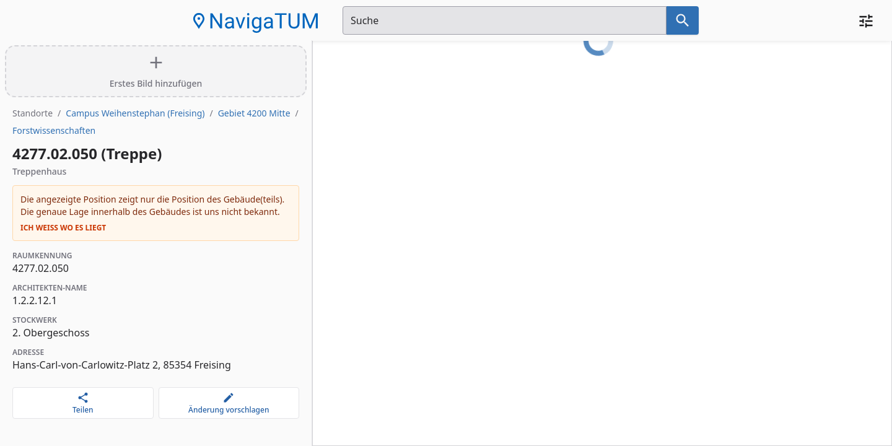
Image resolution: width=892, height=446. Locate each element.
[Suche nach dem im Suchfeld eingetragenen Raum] (683, 20)
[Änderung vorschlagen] (229, 403)
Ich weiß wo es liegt (63, 228)
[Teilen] (83, 403)
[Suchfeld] (504, 20)
